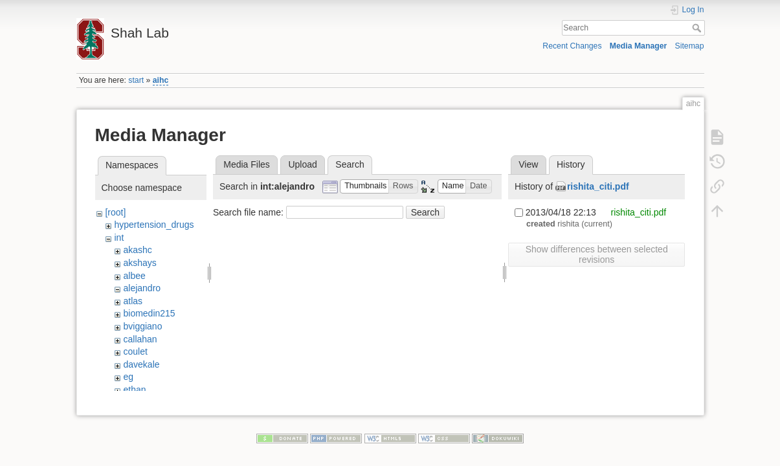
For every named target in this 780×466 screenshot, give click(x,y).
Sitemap (689, 45)
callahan (140, 339)
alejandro (142, 288)
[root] (115, 212)
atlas (132, 301)
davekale (141, 364)
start (136, 80)
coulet (135, 351)
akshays (139, 263)
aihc (161, 80)
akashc (137, 250)
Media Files (246, 164)
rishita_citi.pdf (598, 186)
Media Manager (638, 45)
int (119, 237)
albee (134, 276)
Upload (302, 164)
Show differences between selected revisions (597, 254)
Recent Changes (571, 45)
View (528, 164)
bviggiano (142, 326)
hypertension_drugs (154, 224)
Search (698, 27)
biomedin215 (149, 313)
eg (128, 377)
